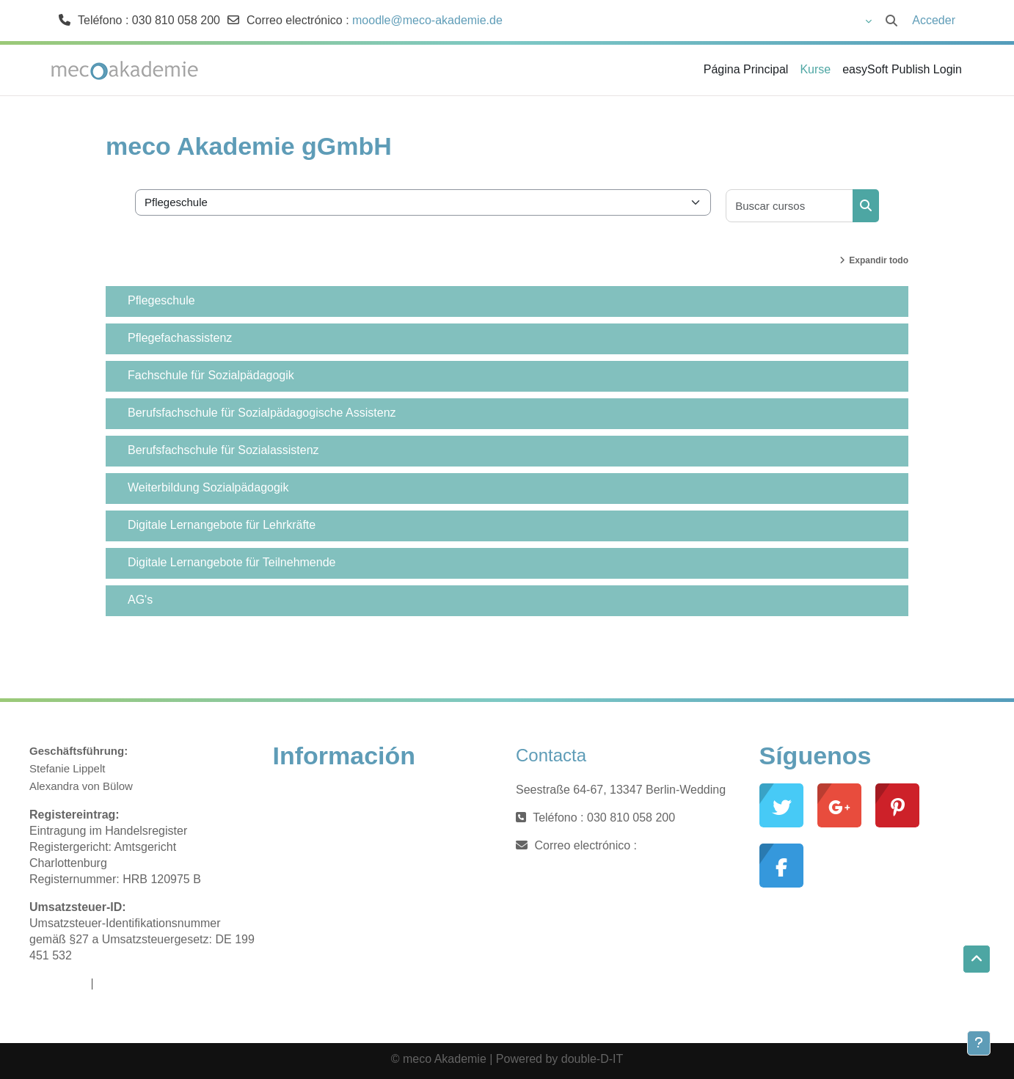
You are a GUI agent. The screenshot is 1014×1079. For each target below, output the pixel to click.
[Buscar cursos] (790, 205)
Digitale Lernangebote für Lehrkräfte (221, 525)
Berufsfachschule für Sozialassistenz (223, 450)
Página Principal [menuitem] (746, 69)
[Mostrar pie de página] (979, 1043)
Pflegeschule (161, 300)
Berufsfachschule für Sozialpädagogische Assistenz (262, 412)
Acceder (933, 20)
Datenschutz (129, 983)
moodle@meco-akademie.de (427, 20)
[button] (790, 20)
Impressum (58, 983)
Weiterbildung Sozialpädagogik (208, 487)
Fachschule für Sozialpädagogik (211, 375)
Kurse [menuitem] (815, 69)
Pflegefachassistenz (180, 338)
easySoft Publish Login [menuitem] (902, 69)
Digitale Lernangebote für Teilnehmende (231, 562)
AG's (140, 599)
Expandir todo (878, 260)
